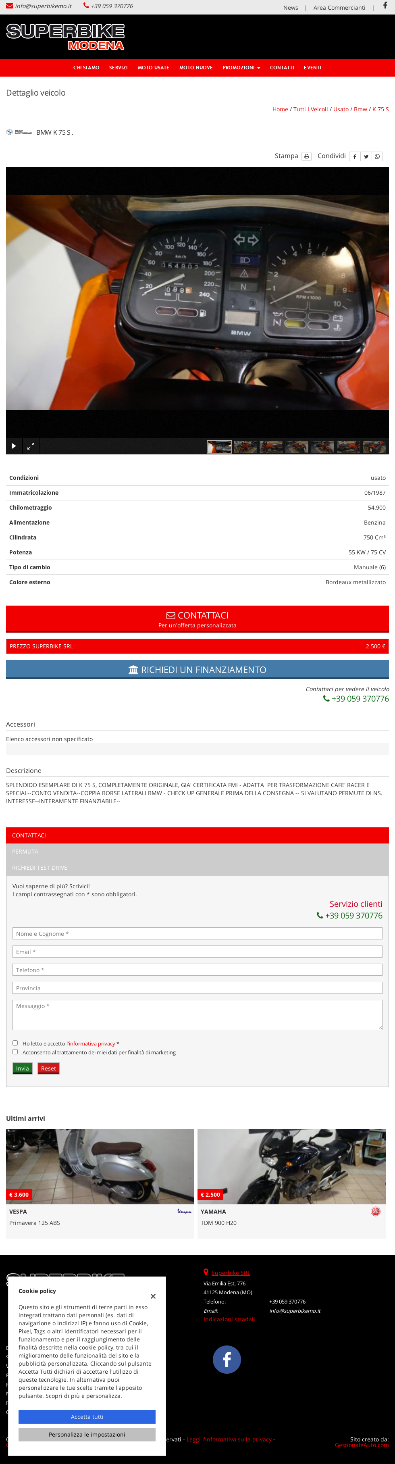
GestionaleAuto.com (362, 1445)
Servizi (118, 67)
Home (280, 109)
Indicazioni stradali (229, 1319)
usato (341, 109)
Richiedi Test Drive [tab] (39, 867)
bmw (360, 109)
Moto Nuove (196, 67)
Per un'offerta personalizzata (197, 619)
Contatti (282, 67)
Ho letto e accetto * (71, 1043)
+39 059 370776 (112, 6)
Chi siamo (86, 67)
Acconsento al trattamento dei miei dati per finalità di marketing (99, 1052)
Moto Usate (154, 67)
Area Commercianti (340, 7)
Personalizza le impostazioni (87, 1434)
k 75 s (380, 109)
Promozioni (241, 67)
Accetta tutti (87, 1416)
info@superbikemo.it (43, 6)
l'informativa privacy (91, 1043)
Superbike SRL (231, 1273)
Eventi (312, 67)
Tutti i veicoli (310, 109)
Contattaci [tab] (29, 835)
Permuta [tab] (25, 851)
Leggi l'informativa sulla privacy (229, 1439)
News (290, 7)
